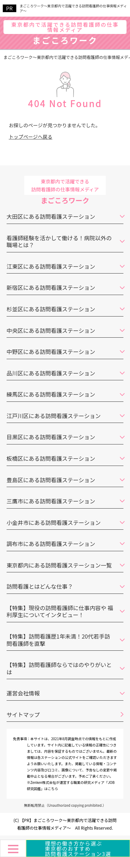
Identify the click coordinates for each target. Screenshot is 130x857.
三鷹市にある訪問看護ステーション (51, 501)
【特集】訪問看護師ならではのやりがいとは (59, 668)
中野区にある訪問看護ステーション (51, 351)
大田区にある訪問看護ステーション (51, 216)
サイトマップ (23, 714)
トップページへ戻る (30, 136)
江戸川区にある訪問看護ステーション (54, 416)
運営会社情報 (23, 693)
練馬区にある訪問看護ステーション (51, 394)
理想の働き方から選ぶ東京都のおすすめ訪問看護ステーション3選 (78, 848)
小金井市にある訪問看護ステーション (54, 522)
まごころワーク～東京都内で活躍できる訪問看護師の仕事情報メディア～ (73, 8)
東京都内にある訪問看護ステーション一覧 (59, 565)
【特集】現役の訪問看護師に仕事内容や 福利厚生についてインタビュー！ (60, 611)
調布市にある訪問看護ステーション (51, 543)
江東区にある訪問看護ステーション (51, 266)
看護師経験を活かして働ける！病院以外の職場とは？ (59, 241)
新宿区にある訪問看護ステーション (51, 287)
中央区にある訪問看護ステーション (51, 330)
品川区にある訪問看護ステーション (51, 373)
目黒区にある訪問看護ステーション (51, 437)
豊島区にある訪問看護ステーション (51, 480)
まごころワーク (65, 34)
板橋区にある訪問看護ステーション (51, 458)
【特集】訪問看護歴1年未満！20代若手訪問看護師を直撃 (58, 640)
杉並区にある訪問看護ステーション (51, 309)
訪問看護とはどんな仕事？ (40, 586)
